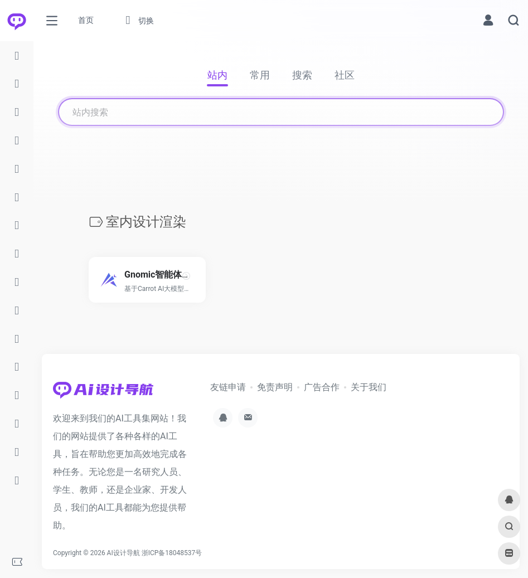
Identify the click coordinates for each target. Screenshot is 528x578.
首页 (86, 20)
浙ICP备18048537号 (172, 553)
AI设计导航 (123, 553)
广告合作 (322, 387)
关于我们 (368, 387)
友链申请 (228, 387)
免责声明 (275, 387)
